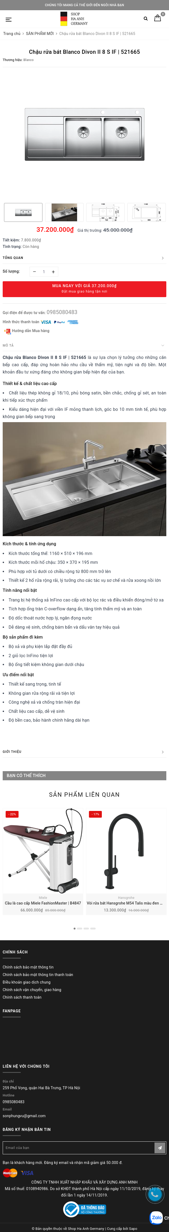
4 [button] (93, 929)
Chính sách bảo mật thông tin (28, 967)
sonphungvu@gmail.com (24, 1116)
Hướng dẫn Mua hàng (26, 331)
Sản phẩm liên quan (84, 794)
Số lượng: (11, 271)
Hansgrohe (126, 898)
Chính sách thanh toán (22, 997)
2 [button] (79, 929)
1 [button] (74, 929)
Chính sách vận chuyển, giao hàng (32, 990)
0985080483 (61, 312)
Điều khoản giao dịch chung (27, 982)
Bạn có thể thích (26, 775)
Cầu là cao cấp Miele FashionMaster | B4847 (43, 903)
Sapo (133, 1229)
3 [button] (86, 929)
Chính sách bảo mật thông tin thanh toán (38, 975)
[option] (84, 134)
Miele (43, 898)
